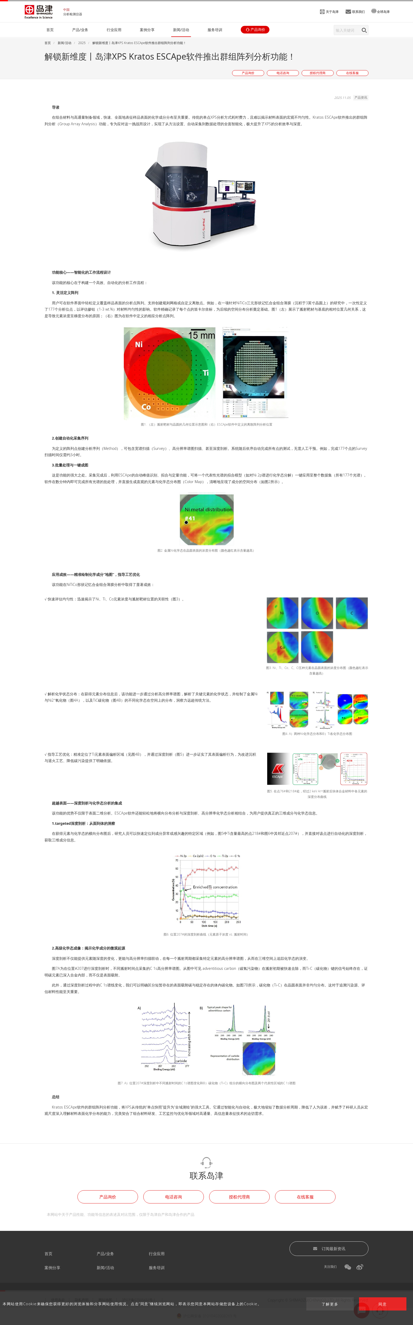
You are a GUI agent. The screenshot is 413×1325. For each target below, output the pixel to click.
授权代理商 (239, 1197)
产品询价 (107, 1197)
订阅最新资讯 (329, 1248)
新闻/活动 (105, 1267)
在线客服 (305, 1197)
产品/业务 (105, 1253)
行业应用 (157, 1253)
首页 (48, 1253)
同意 (382, 1304)
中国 (66, 9)
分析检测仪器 (72, 14)
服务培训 (157, 1267)
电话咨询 (173, 1197)
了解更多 (330, 1304)
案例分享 (52, 1267)
